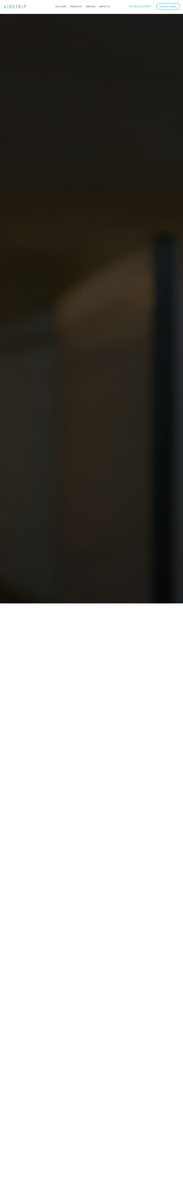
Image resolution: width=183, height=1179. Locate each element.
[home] (15, 6)
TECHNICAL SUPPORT (140, 6)
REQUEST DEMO (168, 6)
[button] (61, 6)
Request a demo (91, 1129)
